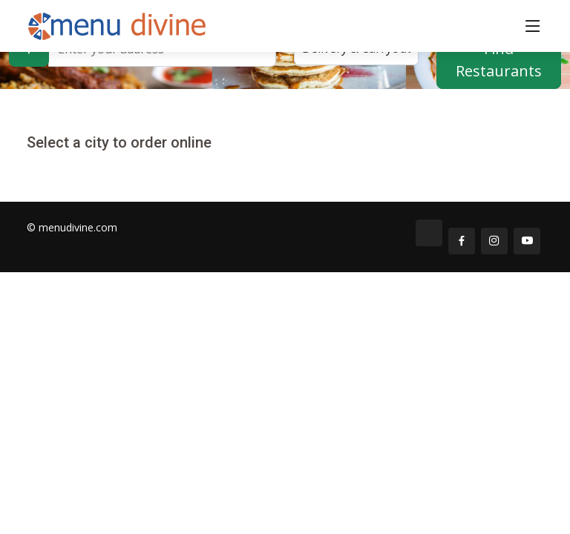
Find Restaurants (499, 60)
